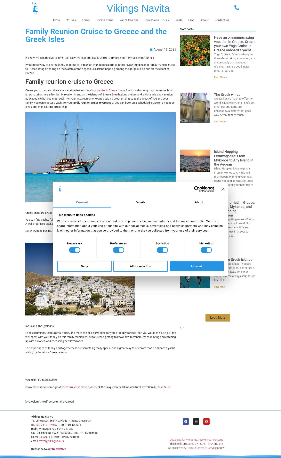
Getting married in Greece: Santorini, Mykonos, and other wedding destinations (234, 208)
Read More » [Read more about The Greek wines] (220, 121)
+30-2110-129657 (46, 424)
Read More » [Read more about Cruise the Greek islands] (220, 286)
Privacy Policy (185, 447)
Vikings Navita (138, 8)
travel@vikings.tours (51, 441)
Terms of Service (207, 447)
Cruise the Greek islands (233, 260)
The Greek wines (227, 95)
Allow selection (140, 266)
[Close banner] (222, 189)
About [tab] (199, 202)
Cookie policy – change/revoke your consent (196, 439)
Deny (84, 266)
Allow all (197, 266)
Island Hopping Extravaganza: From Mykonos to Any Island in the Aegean (233, 158)
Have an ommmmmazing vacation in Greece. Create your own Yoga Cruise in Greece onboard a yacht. (234, 43)
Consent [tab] (82, 202)
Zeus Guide (164, 387)
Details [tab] (140, 202)
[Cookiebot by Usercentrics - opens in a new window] (197, 189)
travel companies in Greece (101, 90)
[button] (217, 318)
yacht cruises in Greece (75, 387)
